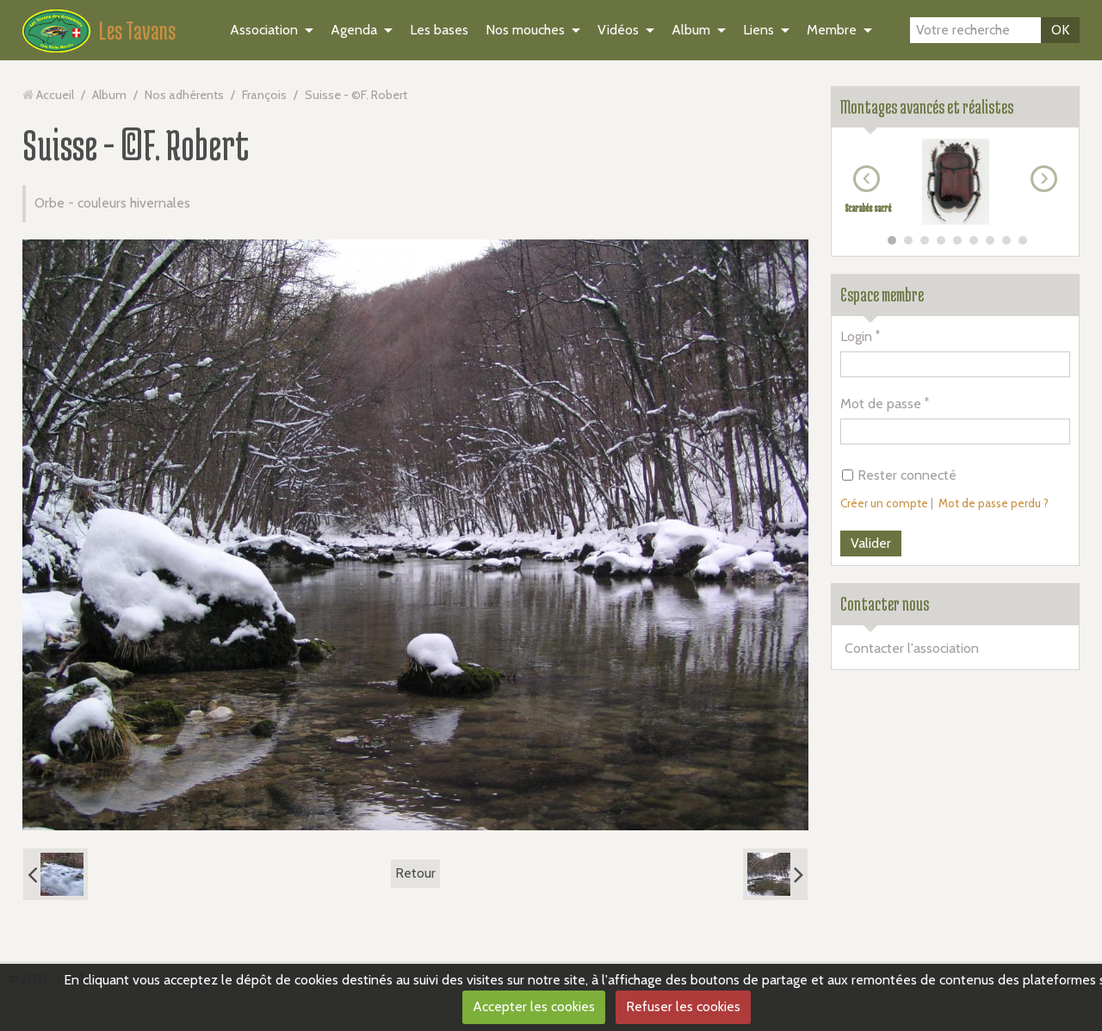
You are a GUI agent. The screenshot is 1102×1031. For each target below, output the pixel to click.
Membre (832, 30)
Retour (415, 873)
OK (1060, 30)
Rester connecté (899, 475)
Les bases (439, 30)
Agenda (354, 30)
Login (856, 336)
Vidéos (618, 30)
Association (264, 30)
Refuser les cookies (683, 1006)
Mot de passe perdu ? (993, 503)
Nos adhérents (184, 94)
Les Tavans (137, 30)
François (264, 94)
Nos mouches (525, 30)
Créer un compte (884, 503)
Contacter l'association (912, 648)
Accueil (55, 94)
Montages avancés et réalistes (926, 106)
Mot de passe (880, 403)
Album (691, 30)
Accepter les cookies (534, 1006)
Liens (758, 30)
